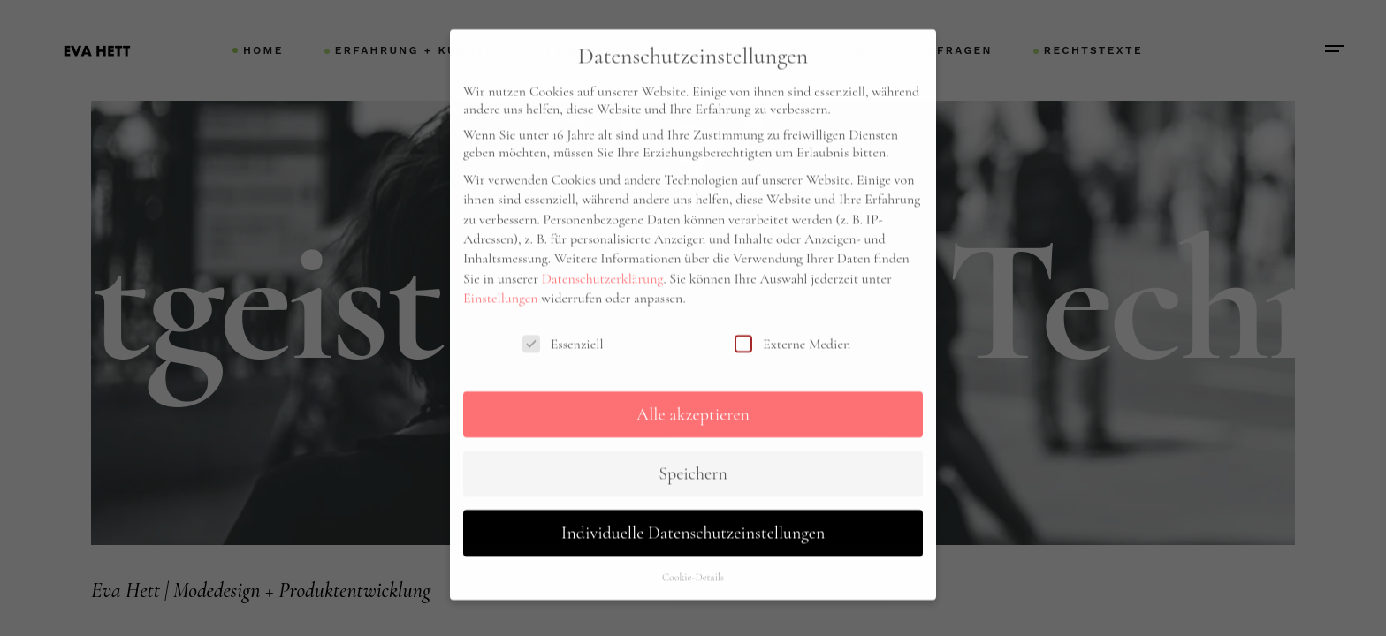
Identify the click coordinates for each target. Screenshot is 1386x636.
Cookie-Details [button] (693, 550)
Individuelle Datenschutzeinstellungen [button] (693, 507)
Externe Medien (792, 317)
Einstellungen (500, 272)
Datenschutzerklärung (603, 252)
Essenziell (563, 317)
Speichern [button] (693, 447)
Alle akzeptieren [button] (693, 387)
